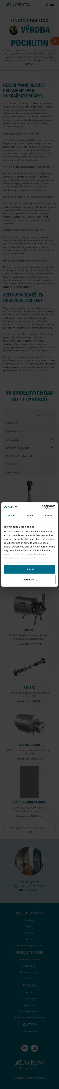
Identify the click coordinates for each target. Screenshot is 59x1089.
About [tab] (48, 515)
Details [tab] (30, 515)
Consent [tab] (10, 515)
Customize (29, 579)
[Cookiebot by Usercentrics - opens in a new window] (42, 507)
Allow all (29, 569)
